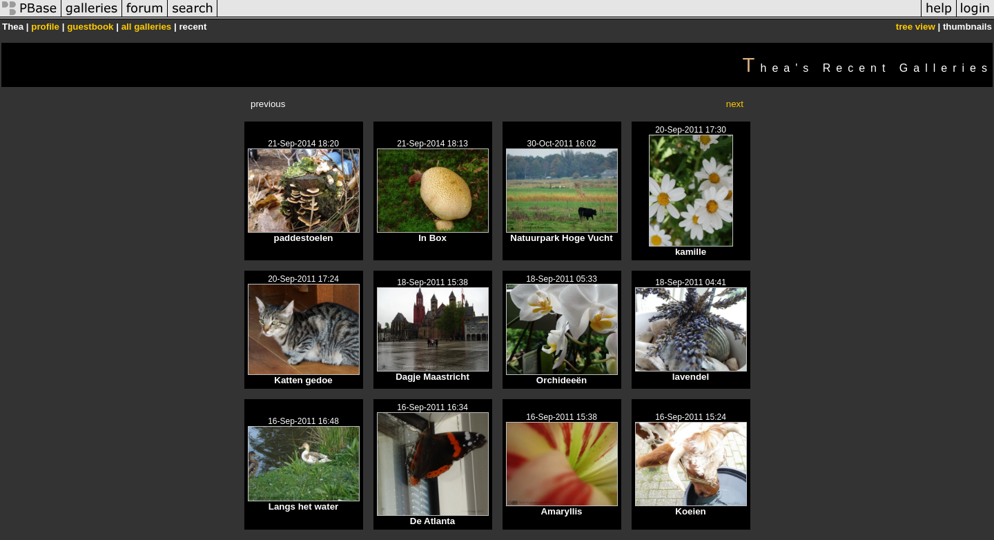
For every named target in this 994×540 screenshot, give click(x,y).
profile (45, 26)
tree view (915, 26)
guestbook (90, 26)
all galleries (146, 26)
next (734, 104)
